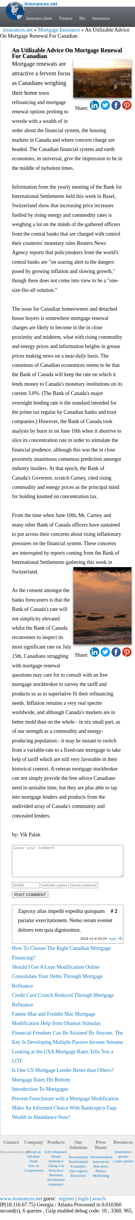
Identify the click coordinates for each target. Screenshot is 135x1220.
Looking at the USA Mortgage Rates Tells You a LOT (62, 1062)
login (83, 1205)
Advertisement (101, 1163)
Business (56, 1181)
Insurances (101, 18)
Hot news (100, 1172)
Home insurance (56, 1164)
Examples (78, 1172)
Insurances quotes (123, 1160)
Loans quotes (123, 1167)
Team (33, 1167)
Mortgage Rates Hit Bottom (41, 1086)
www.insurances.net (21, 1205)
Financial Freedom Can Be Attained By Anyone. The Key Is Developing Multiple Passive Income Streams (67, 1043)
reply (113, 944)
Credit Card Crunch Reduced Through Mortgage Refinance (63, 1005)
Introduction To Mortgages (40, 1095)
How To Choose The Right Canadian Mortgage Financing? (61, 958)
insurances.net (18, 30)
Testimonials (78, 1168)
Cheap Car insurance (56, 1174)
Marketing (101, 1181)
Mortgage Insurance (59, 30)
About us (33, 1158)
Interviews (101, 1168)
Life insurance (56, 1158)
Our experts (78, 1177)
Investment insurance (56, 1187)
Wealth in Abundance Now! (41, 1123)
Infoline (33, 1162)
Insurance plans (39, 18)
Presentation (78, 1163)
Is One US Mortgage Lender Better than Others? (62, 1076)
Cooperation (33, 1176)
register (66, 1205)
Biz (82, 18)
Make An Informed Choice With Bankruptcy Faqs (64, 1114)
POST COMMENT (30, 901)
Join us (33, 1172)
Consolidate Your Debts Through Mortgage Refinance (57, 987)
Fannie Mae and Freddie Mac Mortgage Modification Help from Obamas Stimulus (56, 1024)
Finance (65, 18)
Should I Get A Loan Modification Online (56, 973)
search (99, 1205)
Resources (78, 1181)
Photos (100, 1177)
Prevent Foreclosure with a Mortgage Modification (65, 1105)
